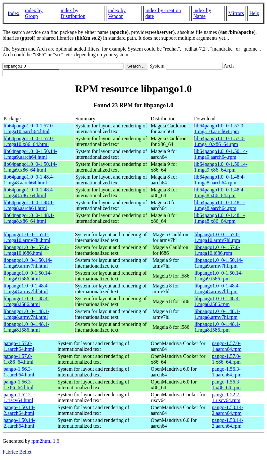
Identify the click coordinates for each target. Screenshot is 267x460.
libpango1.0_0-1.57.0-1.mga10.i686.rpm (217, 250)
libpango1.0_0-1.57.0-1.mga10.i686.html (26, 250)
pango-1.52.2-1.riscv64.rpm (226, 397)
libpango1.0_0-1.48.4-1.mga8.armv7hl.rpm (217, 288)
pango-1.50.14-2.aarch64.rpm (227, 410)
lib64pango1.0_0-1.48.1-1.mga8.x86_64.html (29, 218)
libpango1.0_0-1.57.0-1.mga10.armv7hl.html (27, 237)
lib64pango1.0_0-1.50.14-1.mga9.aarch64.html (30, 154)
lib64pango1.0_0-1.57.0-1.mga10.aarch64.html (29, 128)
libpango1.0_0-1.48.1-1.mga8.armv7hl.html (26, 314)
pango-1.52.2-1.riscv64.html (18, 397)
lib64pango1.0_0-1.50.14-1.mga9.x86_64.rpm (220, 167)
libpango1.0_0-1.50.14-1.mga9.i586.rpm (219, 275)
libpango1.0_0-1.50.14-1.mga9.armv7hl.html (28, 263)
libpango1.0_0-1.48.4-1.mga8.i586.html (26, 301)
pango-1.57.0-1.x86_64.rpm (226, 359)
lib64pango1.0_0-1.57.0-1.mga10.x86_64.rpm (219, 141)
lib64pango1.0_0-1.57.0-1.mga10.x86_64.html (29, 141)
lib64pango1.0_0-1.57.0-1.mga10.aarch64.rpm (219, 128)
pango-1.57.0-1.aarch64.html (19, 346)
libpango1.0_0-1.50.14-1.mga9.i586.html (28, 275)
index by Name (202, 13)
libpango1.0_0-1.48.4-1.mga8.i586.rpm (217, 301)
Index (13, 13)
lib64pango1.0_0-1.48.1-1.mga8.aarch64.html (29, 205)
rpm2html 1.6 (45, 441)
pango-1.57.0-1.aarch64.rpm (226, 346)
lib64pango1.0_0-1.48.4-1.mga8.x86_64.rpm (219, 192)
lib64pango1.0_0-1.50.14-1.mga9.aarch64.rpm (220, 154)
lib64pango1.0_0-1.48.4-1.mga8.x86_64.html (29, 192)
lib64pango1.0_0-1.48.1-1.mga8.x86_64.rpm (219, 218)
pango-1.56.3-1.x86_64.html (18, 384)
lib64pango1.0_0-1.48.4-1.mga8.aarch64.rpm (219, 179)
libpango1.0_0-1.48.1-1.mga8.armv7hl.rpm (217, 314)
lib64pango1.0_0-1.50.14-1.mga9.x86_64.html (30, 167)
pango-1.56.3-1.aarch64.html (19, 371)
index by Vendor (117, 13)
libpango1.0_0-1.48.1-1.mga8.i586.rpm (217, 327)
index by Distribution (73, 13)
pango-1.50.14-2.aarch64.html (19, 410)
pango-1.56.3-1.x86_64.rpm (226, 384)
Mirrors (236, 13)
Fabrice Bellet (17, 452)
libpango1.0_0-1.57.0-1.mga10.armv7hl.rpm (217, 237)
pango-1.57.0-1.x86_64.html (18, 359)
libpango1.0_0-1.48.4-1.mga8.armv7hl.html (26, 288)
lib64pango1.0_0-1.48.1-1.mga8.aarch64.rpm (219, 205)
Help (254, 13)
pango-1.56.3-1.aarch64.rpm (226, 371)
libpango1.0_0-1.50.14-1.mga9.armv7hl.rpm (219, 263)
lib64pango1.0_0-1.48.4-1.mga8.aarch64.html (29, 179)
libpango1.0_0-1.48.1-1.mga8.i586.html (26, 327)
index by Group (34, 13)
